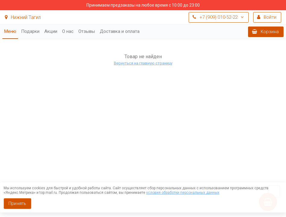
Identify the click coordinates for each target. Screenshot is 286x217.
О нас (68, 31)
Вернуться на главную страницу (143, 63)
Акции (50, 31)
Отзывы (86, 31)
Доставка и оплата (120, 31)
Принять (17, 203)
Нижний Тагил (23, 17)
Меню (10, 31)
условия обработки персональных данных (182, 192)
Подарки (30, 31)
